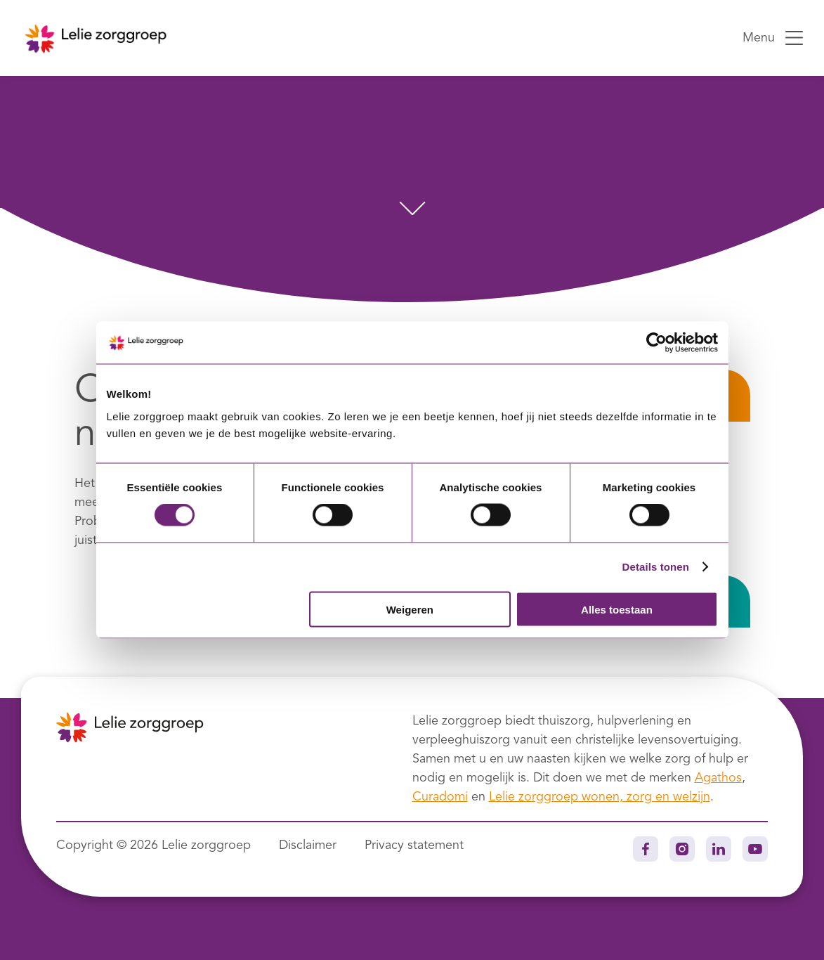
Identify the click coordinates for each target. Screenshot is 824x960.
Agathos (718, 778)
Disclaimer (307, 845)
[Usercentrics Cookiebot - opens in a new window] (656, 342)
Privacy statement (414, 845)
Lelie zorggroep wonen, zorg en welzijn (599, 797)
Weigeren (409, 609)
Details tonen (655, 567)
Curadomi (440, 797)
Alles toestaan (617, 609)
